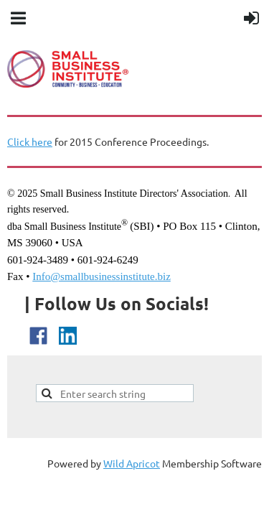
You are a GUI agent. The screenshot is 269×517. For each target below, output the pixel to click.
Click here (29, 141)
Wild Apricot (131, 463)
